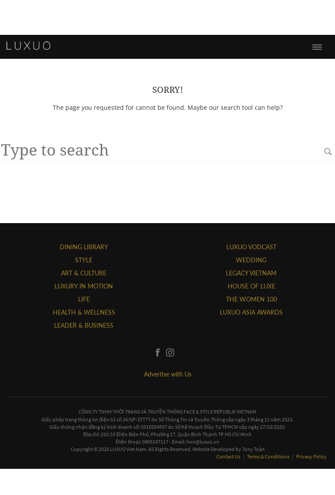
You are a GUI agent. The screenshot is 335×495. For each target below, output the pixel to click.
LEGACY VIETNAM (251, 273)
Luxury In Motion (84, 286)
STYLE (83, 260)
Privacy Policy (311, 456)
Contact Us (229, 456)
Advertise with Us (167, 374)
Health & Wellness (84, 312)
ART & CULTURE (83, 273)
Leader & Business (83, 325)
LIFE (84, 299)
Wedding (251, 260)
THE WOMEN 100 (251, 299)
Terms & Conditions (268, 456)
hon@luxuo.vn (202, 441)
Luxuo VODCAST (251, 247)
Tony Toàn (253, 449)
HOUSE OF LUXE (251, 286)
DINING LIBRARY (84, 247)
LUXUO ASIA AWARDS (251, 312)
